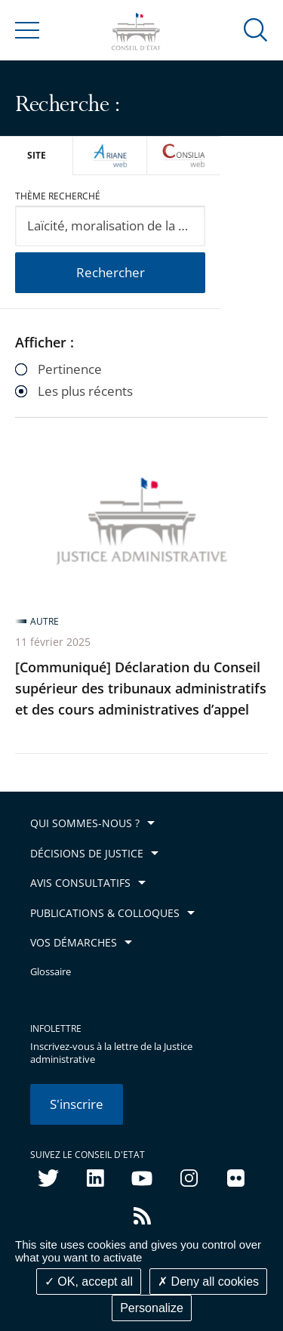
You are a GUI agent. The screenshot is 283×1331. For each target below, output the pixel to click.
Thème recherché (57, 196)
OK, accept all (89, 1281)
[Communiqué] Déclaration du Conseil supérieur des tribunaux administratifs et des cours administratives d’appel (140, 688)
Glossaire (50, 971)
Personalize (151, 1308)
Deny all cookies (208, 1281)
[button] (256, 29)
